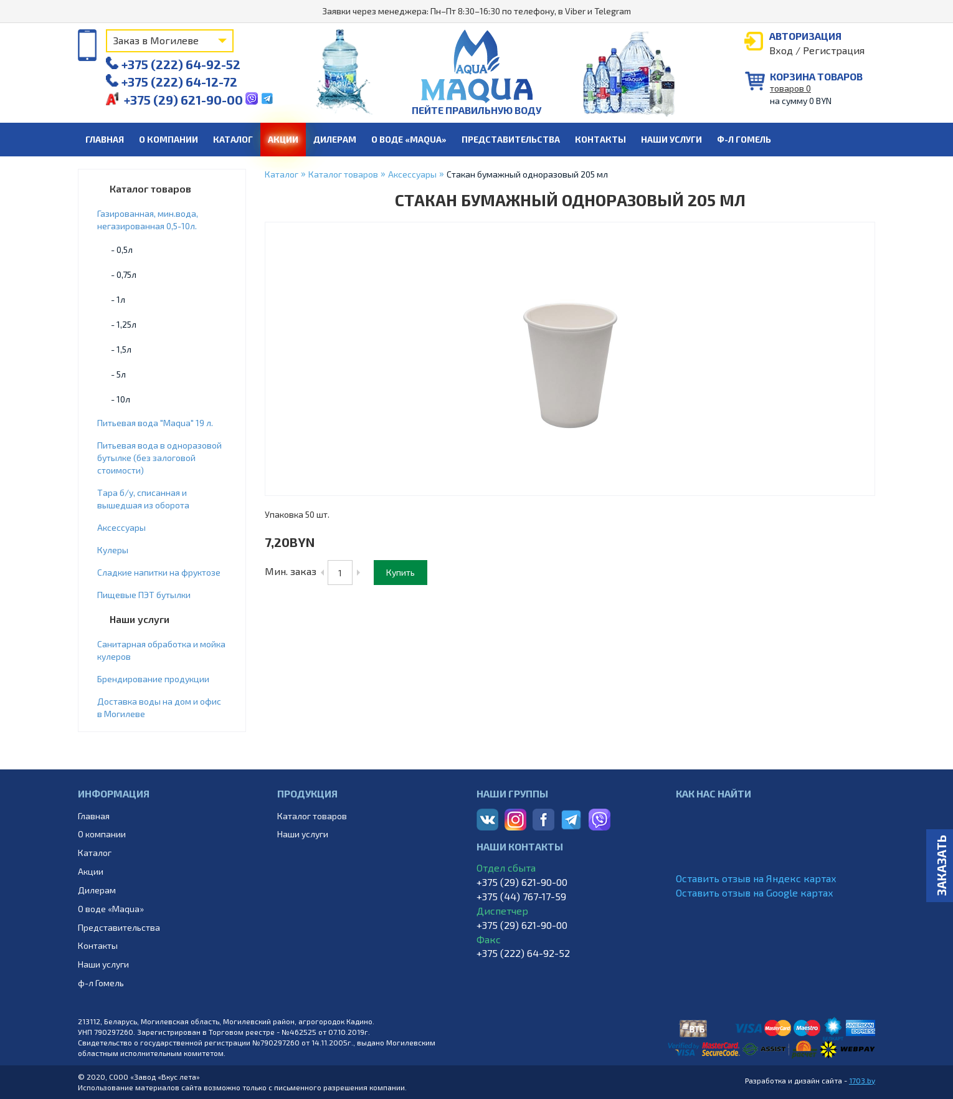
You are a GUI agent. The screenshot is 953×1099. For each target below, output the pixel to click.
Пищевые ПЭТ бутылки (144, 594)
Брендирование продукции (153, 678)
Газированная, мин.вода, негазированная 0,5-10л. (147, 219)
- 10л (120, 399)
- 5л (118, 374)
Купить (400, 572)
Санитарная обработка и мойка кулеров (161, 650)
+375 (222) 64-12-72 (171, 81)
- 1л (118, 299)
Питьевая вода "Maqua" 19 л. (155, 422)
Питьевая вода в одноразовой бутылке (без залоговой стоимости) (159, 457)
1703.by (862, 1080)
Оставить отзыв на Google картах (754, 892)
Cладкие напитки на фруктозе (158, 572)
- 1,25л (123, 324)
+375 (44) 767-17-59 (521, 896)
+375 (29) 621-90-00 (175, 99)
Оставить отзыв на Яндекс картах (756, 878)
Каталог (281, 174)
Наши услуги (139, 619)
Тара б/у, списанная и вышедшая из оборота (143, 498)
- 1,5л (121, 349)
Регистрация (834, 50)
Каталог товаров (150, 188)
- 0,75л (123, 274)
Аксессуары (121, 527)
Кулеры (112, 550)
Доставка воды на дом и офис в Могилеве (159, 707)
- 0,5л (122, 249)
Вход (781, 50)
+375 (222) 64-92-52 (173, 64)
